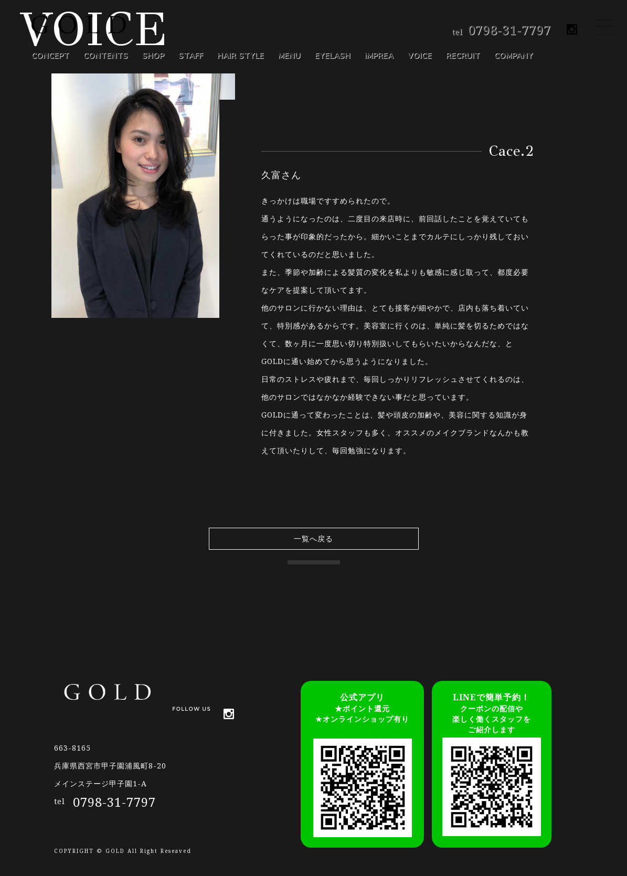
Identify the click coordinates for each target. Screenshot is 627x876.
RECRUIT (463, 56)
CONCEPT (50, 56)
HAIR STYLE (240, 56)
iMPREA (379, 56)
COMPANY (513, 56)
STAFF (190, 56)
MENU (289, 56)
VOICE (420, 56)
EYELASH (332, 56)
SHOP (153, 56)
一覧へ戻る (313, 538)
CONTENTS (105, 56)
